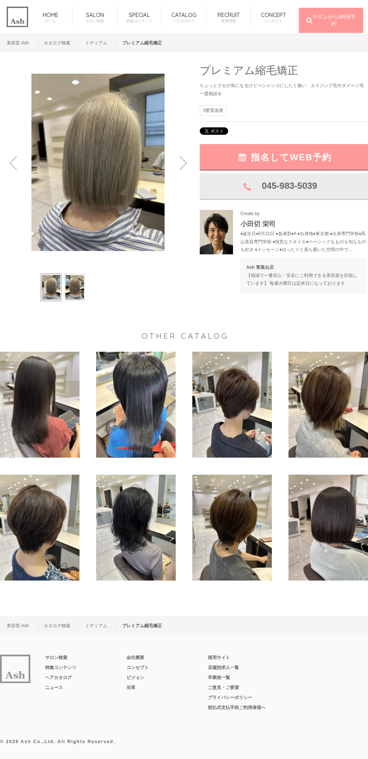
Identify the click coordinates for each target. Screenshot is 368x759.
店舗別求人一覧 (223, 667)
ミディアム (96, 43)
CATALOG (183, 17)
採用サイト (219, 657)
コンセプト (137, 667)
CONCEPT (273, 17)
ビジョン (135, 677)
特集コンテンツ (60, 667)
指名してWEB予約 (291, 157)
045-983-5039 (289, 186)
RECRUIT (228, 17)
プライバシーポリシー (230, 697)
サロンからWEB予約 (333, 20)
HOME (50, 17)
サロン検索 (56, 657)
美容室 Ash (18, 43)
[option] (98, 162)
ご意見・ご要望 (223, 687)
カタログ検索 (57, 43)
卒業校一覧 (219, 677)
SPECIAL (139, 17)
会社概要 (135, 657)
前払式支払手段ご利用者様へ (237, 707)
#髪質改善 (213, 110)
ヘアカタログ (58, 677)
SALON (94, 17)
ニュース (54, 687)
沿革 (130, 687)
